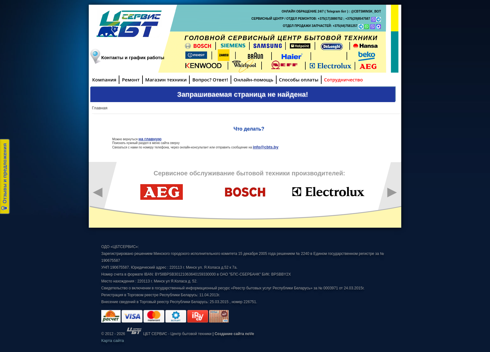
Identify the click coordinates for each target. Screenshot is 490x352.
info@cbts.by (265, 147)
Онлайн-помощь (253, 79)
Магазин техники (166, 79)
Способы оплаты (298, 79)
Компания (104, 79)
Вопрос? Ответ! (210, 79)
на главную (149, 139)
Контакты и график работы (132, 57)
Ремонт (130, 79)
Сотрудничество (343, 79)
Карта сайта (112, 340)
